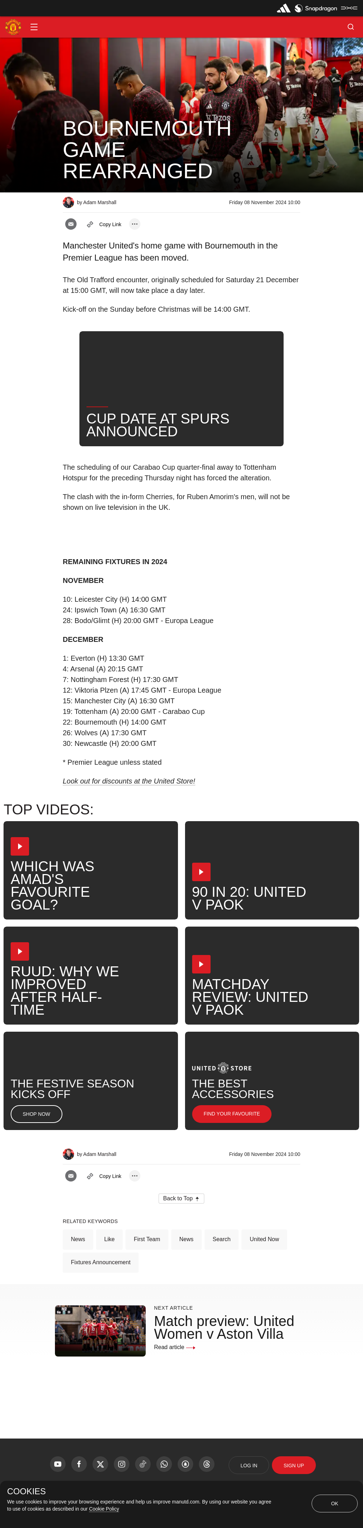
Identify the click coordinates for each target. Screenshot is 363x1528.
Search (222, 1239)
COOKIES (26, 1491)
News (78, 1239)
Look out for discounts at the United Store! (129, 781)
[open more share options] (134, 224)
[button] (34, 27)
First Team (147, 1239)
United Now (264, 1239)
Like (109, 1239)
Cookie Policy (104, 1509)
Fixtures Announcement (100, 1262)
